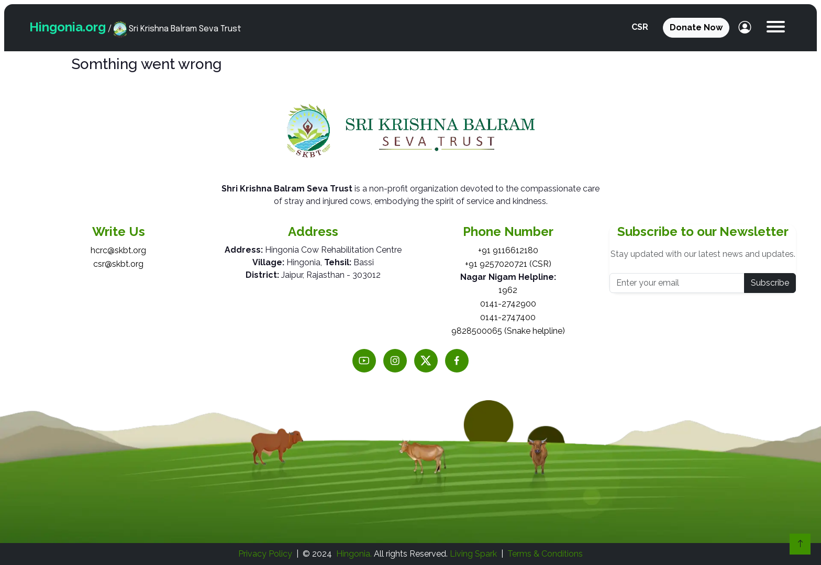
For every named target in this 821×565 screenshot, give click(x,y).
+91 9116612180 (508, 250)
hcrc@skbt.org (118, 250)
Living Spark (473, 554)
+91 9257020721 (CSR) (508, 264)
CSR (639, 27)
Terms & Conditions (545, 554)
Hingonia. (354, 554)
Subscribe (770, 283)
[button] (776, 28)
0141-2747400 (508, 317)
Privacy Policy (265, 554)
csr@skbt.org (118, 264)
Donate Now (696, 27)
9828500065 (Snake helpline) (508, 331)
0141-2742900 (508, 304)
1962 (507, 290)
